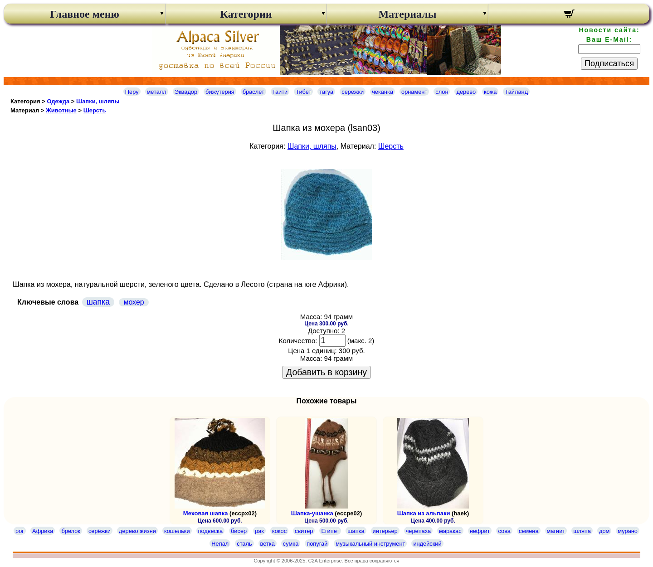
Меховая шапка (205, 513)
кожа (490, 91)
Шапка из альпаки (423, 513)
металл (156, 91)
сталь (244, 543)
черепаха (418, 531)
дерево (466, 91)
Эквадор (186, 91)
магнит (556, 531)
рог (19, 531)
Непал (220, 543)
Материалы (407, 14)
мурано (628, 531)
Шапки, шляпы (98, 101)
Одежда (58, 101)
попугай (317, 543)
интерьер (385, 531)
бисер (239, 531)
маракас (450, 531)
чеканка (382, 91)
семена (529, 531)
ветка (267, 543)
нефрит (480, 531)
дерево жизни (137, 531)
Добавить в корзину (326, 372)
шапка (98, 301)
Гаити (280, 91)
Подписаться (609, 63)
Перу (132, 91)
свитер (304, 531)
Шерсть (94, 110)
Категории (246, 14)
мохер (133, 302)
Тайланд (516, 91)
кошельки (177, 531)
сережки (352, 91)
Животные (61, 110)
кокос (279, 531)
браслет (253, 91)
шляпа (582, 531)
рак (259, 531)
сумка (290, 543)
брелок (70, 531)
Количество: (298, 340)
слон (441, 91)
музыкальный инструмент (370, 543)
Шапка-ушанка (312, 513)
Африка (42, 531)
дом (604, 531)
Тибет (303, 91)
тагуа (326, 91)
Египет (330, 531)
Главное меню (84, 14)
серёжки (99, 531)
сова (504, 531)
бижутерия (219, 91)
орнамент (414, 91)
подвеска (210, 531)
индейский (427, 543)
